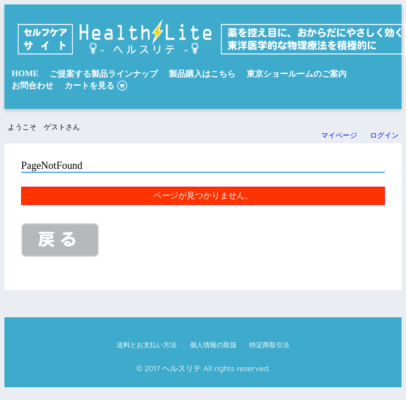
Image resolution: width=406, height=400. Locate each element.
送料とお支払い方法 (147, 345)
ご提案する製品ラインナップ (103, 73)
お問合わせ (32, 85)
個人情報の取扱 (213, 345)
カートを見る (89, 85)
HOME (25, 73)
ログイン (384, 135)
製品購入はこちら (202, 73)
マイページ (339, 135)
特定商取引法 (269, 345)
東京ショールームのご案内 (297, 73)
